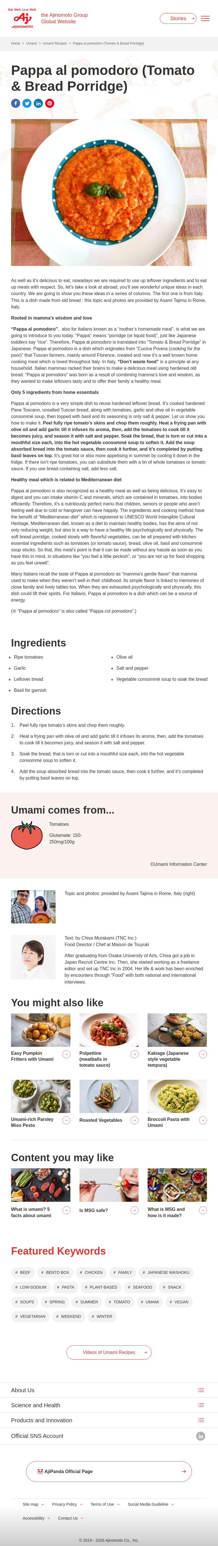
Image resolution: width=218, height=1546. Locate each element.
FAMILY (125, 1272)
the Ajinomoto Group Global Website (64, 18)
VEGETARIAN (32, 1316)
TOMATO (122, 1302)
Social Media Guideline (148, 1504)
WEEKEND (71, 1316)
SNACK (174, 1287)
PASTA (68, 1287)
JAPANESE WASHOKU (169, 1272)
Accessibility (33, 1518)
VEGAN (181, 1302)
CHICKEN (93, 1272)
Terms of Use (102, 1504)
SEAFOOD (142, 1287)
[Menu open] (205, 18)
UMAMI (152, 1302)
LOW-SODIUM (33, 1287)
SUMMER (89, 1302)
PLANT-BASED (103, 1287)
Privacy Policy (64, 1504)
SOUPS (27, 1302)
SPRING (57, 1302)
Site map (30, 1504)
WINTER (104, 1316)
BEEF (25, 1272)
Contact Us (68, 1518)
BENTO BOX (57, 1272)
